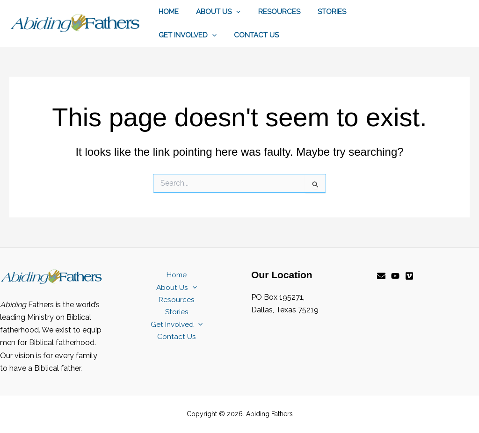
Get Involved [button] (377, 11)
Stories (319, 11)
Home (167, 11)
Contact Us (179, 35)
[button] (230, 11)
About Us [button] (213, 11)
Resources (270, 11)
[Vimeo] (409, 276)
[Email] (381, 276)
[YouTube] (395, 276)
